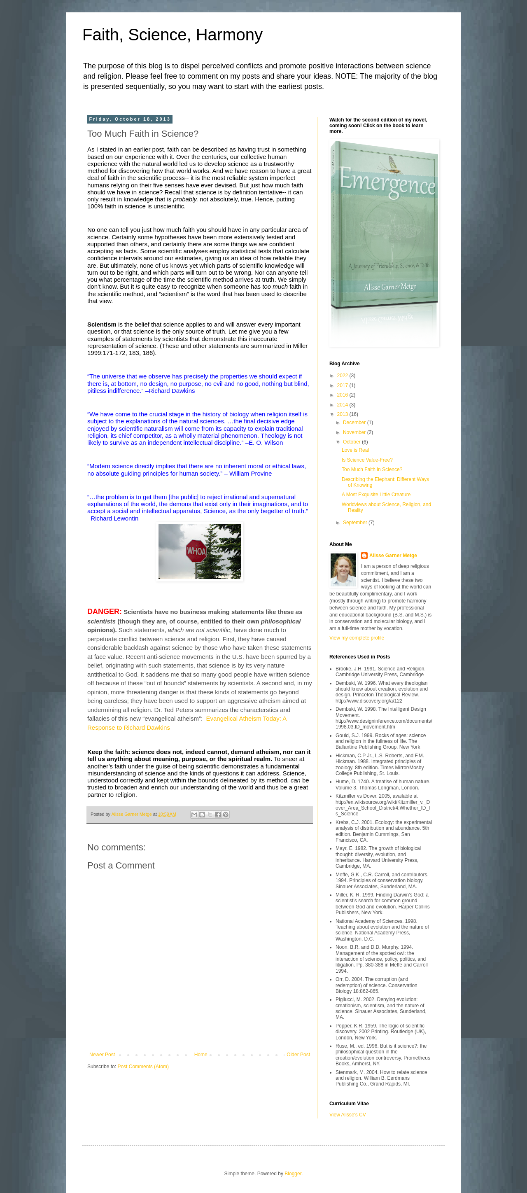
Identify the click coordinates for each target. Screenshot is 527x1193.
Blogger (292, 1174)
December (355, 422)
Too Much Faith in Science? (372, 469)
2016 (343, 395)
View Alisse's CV (347, 1115)
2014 (343, 405)
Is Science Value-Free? (367, 460)
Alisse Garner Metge (393, 555)
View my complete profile (356, 638)
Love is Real (355, 450)
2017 (343, 385)
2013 (343, 414)
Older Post (298, 1055)
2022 (343, 375)
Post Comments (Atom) (143, 1066)
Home (201, 1055)
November (355, 432)
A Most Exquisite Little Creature (376, 494)
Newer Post (102, 1055)
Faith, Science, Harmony (172, 35)
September (355, 522)
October (352, 442)
